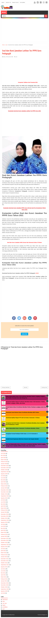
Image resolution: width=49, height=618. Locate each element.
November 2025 (4, 467)
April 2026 (3, 457)
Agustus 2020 (4, 591)
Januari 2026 (4, 463)
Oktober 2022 (4, 542)
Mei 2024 (3, 504)
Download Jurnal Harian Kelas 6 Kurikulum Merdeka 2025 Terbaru (22, 412)
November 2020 (4, 585)
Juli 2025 (3, 475)
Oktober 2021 (4, 562)
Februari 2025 (4, 485)
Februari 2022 (4, 554)
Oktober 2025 (4, 469)
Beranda (25, 387)
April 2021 (3, 574)
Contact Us (8, 2)
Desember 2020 (4, 583)
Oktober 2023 (4, 518)
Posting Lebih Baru (6, 387)
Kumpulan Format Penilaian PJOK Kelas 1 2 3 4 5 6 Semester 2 (22, 433)
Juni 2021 (3, 570)
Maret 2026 (3, 459)
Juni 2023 (3, 526)
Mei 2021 (3, 572)
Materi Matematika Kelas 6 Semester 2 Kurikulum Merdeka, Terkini (22, 428)
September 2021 (5, 564)
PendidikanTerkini (11, 614)
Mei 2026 (3, 455)
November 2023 (4, 516)
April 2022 (3, 550)
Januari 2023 (4, 536)
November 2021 (4, 560)
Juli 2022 (3, 548)
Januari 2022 (4, 556)
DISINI (37, 273)
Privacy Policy (15, 2)
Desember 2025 (4, 465)
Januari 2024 (4, 512)
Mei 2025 (3, 479)
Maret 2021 (3, 577)
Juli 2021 (3, 568)
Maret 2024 (3, 508)
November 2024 (4, 492)
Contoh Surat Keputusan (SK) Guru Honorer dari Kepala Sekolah (22, 439)
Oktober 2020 (4, 587)
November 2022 (4, 540)
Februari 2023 (4, 534)
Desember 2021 (4, 558)
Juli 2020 (3, 593)
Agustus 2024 (4, 498)
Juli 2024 (3, 500)
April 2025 (3, 481)
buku (3, 601)
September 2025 (5, 471)
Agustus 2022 (4, 546)
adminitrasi (5, 599)
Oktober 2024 (4, 494)
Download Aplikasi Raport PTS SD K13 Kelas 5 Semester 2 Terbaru (23, 417)
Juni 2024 (3, 502)
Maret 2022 (3, 552)
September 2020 (5, 589)
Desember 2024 (4, 490)
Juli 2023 (3, 524)
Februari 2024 (4, 510)
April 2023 (3, 530)
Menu (4, 12)
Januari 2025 (4, 488)
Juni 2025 (3, 477)
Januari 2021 (4, 581)
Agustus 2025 (4, 473)
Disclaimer (22, 2)
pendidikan (5, 607)
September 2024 (5, 496)
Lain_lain (4, 603)
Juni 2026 (3, 453)
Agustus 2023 (4, 522)
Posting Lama (44, 387)
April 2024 (3, 506)
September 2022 (5, 544)
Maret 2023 (3, 532)
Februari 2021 (4, 579)
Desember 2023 (4, 514)
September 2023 (5, 520)
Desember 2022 (4, 538)
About (3, 2)
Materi (3, 605)
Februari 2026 (4, 461)
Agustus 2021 (4, 566)
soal (16, 56)
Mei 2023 (3, 528)
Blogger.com (44, 614)
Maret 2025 (3, 483)
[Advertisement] (24, 30)
